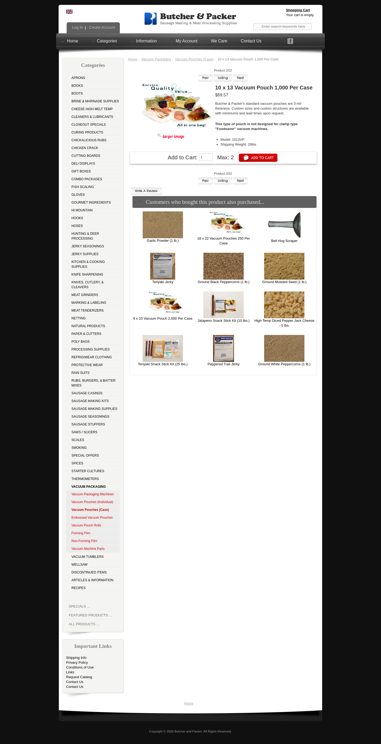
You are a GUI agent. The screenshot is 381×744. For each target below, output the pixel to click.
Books (77, 86)
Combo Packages (86, 179)
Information (146, 40)
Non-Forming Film (84, 541)
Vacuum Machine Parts (88, 549)
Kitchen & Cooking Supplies (88, 264)
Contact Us (251, 41)
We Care (219, 41)
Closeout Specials (88, 125)
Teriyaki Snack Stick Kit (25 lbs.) (163, 364)
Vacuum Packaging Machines (92, 494)
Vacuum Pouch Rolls (86, 525)
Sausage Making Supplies (94, 409)
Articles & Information (92, 580)
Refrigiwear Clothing (91, 357)
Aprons (78, 78)
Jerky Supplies (85, 254)
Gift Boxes (81, 171)
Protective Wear (87, 365)
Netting (78, 318)
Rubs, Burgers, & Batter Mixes (93, 383)
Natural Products (88, 326)
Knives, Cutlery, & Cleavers (87, 284)
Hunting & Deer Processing (85, 236)
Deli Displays (83, 163)
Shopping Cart (298, 10)
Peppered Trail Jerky (224, 364)
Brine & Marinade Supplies (95, 101)
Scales (77, 440)
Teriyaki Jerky (162, 282)
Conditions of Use (80, 667)
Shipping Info (76, 658)
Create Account (101, 27)
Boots (77, 93)
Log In (77, 27)
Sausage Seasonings (90, 416)
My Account (186, 40)
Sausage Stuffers (88, 424)
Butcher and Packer (188, 731)
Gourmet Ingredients (91, 202)
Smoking (79, 448)
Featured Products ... (90, 615)
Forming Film (80, 533)
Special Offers (85, 455)
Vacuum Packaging (156, 59)
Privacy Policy (77, 662)
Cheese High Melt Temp (92, 109)
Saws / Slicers (84, 432)
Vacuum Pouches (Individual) (92, 502)
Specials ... (79, 606)
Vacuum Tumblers (87, 557)
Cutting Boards (85, 156)
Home (72, 40)
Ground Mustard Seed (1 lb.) (284, 282)
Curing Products (87, 132)
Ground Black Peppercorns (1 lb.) (224, 282)
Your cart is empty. (300, 15)
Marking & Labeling (88, 303)
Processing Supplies (90, 349)
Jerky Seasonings (87, 246)
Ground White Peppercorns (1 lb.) (284, 364)
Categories (107, 40)
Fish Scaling (82, 187)
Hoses (77, 226)
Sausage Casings (86, 393)
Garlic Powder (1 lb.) (163, 241)
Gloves (78, 195)
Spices (77, 463)
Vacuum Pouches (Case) (194, 59)
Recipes (78, 588)
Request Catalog (79, 677)
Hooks (77, 218)
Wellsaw (79, 564)
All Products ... (84, 624)
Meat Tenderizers (87, 310)
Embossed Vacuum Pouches (92, 517)
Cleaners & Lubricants (92, 117)
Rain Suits (80, 373)
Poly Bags (80, 342)
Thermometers (85, 479)
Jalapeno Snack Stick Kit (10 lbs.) (223, 321)
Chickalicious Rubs (88, 140)
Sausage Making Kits (90, 401)
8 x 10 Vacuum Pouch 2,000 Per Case (162, 318)
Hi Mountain (81, 210)
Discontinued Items (89, 572)
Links (70, 672)
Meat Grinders (84, 295)
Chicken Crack (84, 148)
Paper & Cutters (86, 334)
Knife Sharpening (87, 274)
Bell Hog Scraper (284, 241)
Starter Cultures (87, 471)
